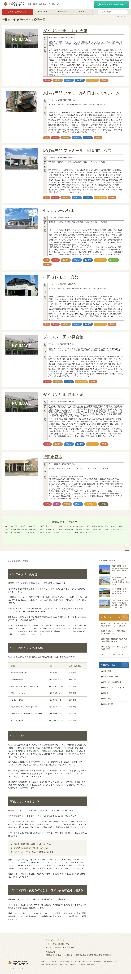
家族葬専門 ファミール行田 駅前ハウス (77, 150)
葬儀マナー (42, 11)
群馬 (64, 947)
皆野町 (13, 532)
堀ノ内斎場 (75, 955)
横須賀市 (114, 605)
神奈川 (60, 947)
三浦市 (125, 605)
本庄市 (7, 532)
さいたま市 (9, 526)
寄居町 (100, 529)
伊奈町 (56, 532)
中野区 (126, 568)
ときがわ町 (28, 532)
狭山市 (94, 526)
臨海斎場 (90, 955)
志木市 (23, 526)
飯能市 (100, 526)
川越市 (29, 526)
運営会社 (78, 961)
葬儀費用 (82, 11)
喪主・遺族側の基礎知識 (112, 682)
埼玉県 (18, 561)
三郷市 (119, 526)
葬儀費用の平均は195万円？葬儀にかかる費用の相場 (113, 632)
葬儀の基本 (62, 11)
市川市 (114, 591)
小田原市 (114, 607)
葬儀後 (105, 693)
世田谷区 (114, 568)
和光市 (53, 526)
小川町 (35, 532)
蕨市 (47, 526)
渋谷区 (119, 570)
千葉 (55, 947)
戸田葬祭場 (107, 955)
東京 (47, 947)
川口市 (35, 526)
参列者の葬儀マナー (110, 676)
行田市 (113, 529)
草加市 (13, 529)
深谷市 (94, 529)
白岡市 (42, 529)
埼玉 (51, 947)
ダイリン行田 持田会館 (63, 394)
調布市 (124, 570)
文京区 (114, 570)
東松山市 (49, 532)
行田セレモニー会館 (60, 277)
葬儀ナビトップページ (55, 940)
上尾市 (75, 532)
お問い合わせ (87, 961)
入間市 (88, 526)
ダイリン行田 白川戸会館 (65, 30)
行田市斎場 (52, 456)
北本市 (62, 532)
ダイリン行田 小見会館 (63, 337)
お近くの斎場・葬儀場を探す (111, 4)
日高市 (81, 526)
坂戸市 (35, 529)
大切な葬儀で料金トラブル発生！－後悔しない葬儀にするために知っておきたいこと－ (44, 816)
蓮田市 (54, 529)
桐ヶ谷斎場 (57, 955)
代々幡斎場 (66, 955)
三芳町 (59, 526)
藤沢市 (124, 603)
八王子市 (121, 568)
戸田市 (16, 526)
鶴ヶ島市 (28, 529)
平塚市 (120, 607)
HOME (10, 561)
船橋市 (124, 591)
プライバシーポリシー (65, 961)
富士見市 (89, 532)
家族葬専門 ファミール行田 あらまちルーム (81, 93)
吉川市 (113, 526)
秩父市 (19, 532)
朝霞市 (42, 526)
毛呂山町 (20, 529)
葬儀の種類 (107, 699)
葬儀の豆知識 (108, 704)
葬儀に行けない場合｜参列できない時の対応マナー (114, 648)
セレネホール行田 (59, 210)
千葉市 (119, 593)
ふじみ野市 (74, 526)
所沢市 (107, 526)
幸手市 (48, 529)
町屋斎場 (49, 955)
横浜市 (114, 603)
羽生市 (81, 529)
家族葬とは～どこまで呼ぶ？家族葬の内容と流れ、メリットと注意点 (114, 624)
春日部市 (74, 529)
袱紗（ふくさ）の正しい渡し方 (112, 654)
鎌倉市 (120, 605)
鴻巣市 (81, 532)
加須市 (88, 529)
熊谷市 (107, 529)
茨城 (68, 947)
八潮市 (7, 529)
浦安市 (114, 593)
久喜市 (61, 529)
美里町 (119, 529)
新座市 (65, 526)
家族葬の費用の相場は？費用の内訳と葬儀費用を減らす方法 (114, 640)
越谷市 (67, 529)
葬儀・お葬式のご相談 (17, 11)
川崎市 (119, 603)
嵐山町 (42, 532)
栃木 (72, 947)
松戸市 (119, 591)
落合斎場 (83, 955)
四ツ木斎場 (98, 955)
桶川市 (69, 532)
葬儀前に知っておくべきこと (113, 687)
